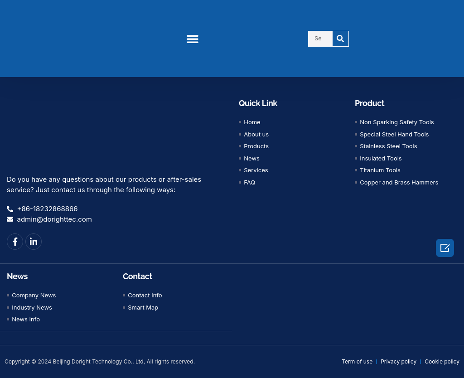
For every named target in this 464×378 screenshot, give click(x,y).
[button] (192, 38)
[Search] (340, 38)
